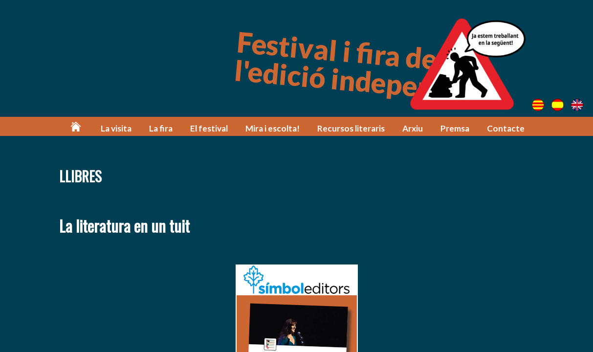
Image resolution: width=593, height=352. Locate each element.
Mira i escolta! (272, 128)
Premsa (454, 128)
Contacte (506, 128)
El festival (209, 128)
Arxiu (412, 128)
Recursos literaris (351, 128)
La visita (116, 128)
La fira (161, 128)
